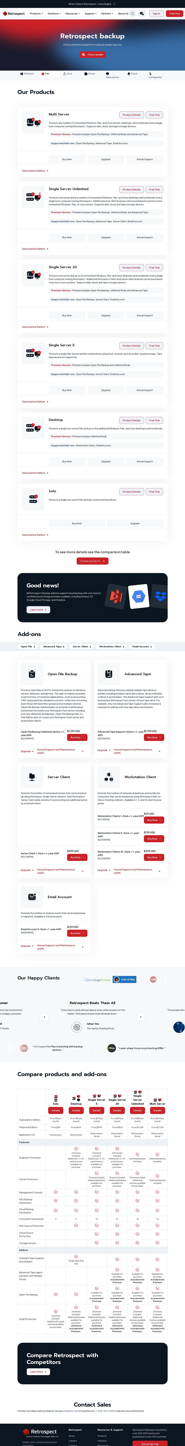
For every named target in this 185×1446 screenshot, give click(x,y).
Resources (72, 13)
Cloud (132, 74)
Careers (73, 1440)
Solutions (53, 13)
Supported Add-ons (62, 143)
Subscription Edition (35, 170)
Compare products (92, 560)
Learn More (38, 1371)
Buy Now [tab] (67, 159)
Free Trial (175, 13)
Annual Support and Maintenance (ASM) (60, 751)
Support (89, 13)
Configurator (155, 75)
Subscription (112, 75)
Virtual (89, 74)
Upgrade (27, 751)
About (72, 1435)
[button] (142, 13)
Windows (27, 74)
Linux (67, 74)
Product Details (131, 114)
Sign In (156, 13)
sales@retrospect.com (66, 1410)
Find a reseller (92, 54)
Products (35, 13)
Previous (44, 1016)
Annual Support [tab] (145, 159)
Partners (106, 13)
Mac (45, 74)
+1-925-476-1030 (104, 1410)
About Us (123, 13)
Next (140, 1016)
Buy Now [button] (76, 737)
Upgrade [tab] (105, 159)
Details (56, 1110)
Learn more (38, 609)
